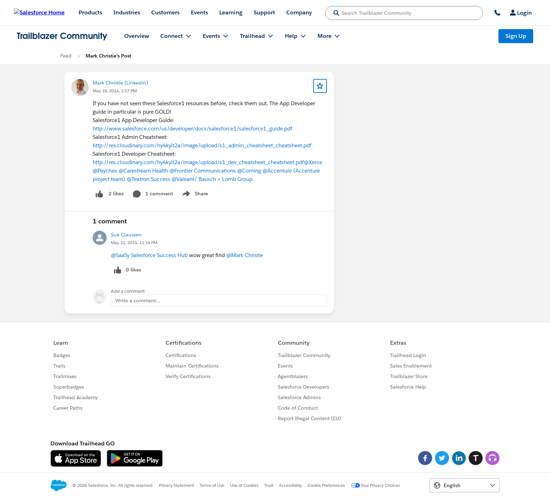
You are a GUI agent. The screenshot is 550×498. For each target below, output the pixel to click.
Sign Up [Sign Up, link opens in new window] (515, 36)
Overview (136, 36)
